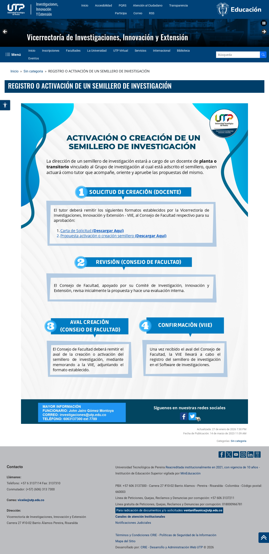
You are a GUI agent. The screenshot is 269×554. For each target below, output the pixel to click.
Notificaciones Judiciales (133, 523)
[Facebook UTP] (222, 454)
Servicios (140, 50)
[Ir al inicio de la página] (264, 538)
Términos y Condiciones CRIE (136, 535)
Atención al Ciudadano (147, 5)
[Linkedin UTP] (250, 454)
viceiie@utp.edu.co (31, 500)
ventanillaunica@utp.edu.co (203, 510)
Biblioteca (183, 50)
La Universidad (97, 50)
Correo (137, 13)
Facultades (73, 50)
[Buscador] (263, 54)
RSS (151, 13)
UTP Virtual (120, 50)
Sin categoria (33, 71)
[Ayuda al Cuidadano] (257, 454)
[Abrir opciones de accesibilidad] (5, 105)
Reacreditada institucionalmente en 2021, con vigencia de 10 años (212, 467)
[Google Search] (238, 54)
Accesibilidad (103, 5)
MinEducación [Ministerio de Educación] (190, 473)
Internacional (161, 50)
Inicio (84, 5)
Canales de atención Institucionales (140, 517)
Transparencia (178, 5)
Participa (121, 13)
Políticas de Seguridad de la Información (188, 535)
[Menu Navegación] (14, 54)
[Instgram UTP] (243, 454)
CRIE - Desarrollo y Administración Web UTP (172, 547)
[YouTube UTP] (236, 454)
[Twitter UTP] (229, 454)
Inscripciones (50, 50)
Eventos (33, 58)
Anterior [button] (5, 32)
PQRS (122, 5)
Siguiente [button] (264, 32)
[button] (264, 23)
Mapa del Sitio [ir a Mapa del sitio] (125, 541)
